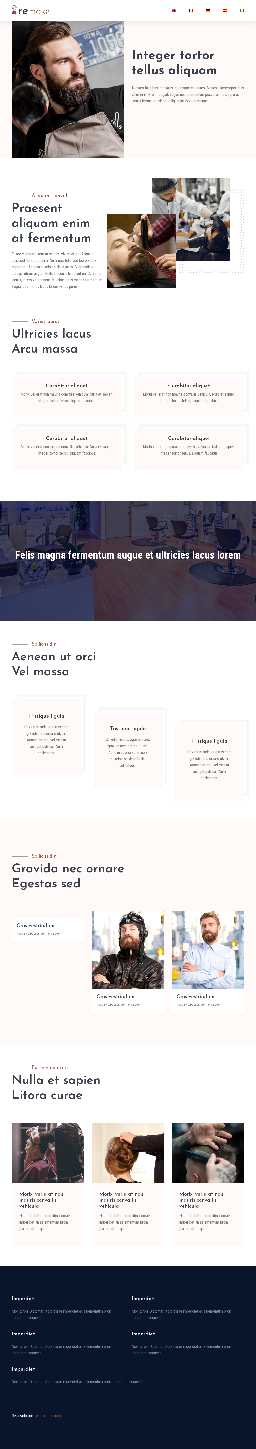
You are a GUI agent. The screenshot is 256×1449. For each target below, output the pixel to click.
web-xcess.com (48, 1415)
